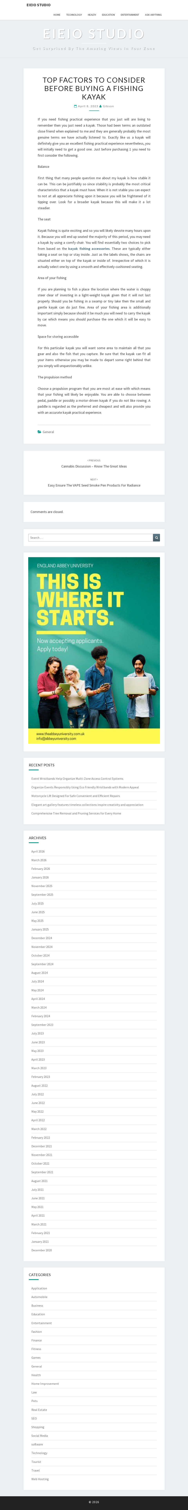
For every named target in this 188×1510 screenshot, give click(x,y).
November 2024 (41, 947)
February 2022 (40, 1137)
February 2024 (40, 1016)
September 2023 (42, 1025)
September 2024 (42, 964)
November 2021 (41, 1155)
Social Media (39, 1436)
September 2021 (42, 1172)
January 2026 (40, 877)
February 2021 (40, 1233)
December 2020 (41, 1250)
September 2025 (42, 895)
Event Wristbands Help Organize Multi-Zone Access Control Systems (77, 779)
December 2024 (41, 938)
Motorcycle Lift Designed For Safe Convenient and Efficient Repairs (75, 796)
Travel (35, 1470)
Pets (34, 1401)
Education (108, 14)
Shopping (37, 1427)
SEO (34, 1418)
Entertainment (130, 14)
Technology (74, 14)
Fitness (36, 1349)
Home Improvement (45, 1384)
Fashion (36, 1332)
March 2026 (38, 860)
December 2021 (41, 1146)
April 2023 (38, 1059)
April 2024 (38, 999)
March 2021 (38, 1224)
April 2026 (38, 851)
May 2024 (37, 990)
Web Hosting (40, 1479)
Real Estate (39, 1410)
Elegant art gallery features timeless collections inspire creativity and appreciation (87, 805)
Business (37, 1305)
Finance (36, 1340)
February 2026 (40, 869)
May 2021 (37, 1207)
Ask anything (153, 14)
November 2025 (41, 886)
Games (36, 1357)
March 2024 (38, 1007)
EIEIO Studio (38, 4)
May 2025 (37, 921)
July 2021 (37, 1189)
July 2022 (37, 1094)
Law (34, 1392)
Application (39, 1288)
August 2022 (39, 1085)
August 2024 (39, 973)
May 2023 (37, 1051)
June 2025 (38, 912)
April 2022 (38, 1120)
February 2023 (40, 1077)
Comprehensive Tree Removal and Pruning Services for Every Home (76, 813)
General (48, 432)
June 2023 (38, 1042)
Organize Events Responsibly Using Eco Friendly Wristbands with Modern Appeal (85, 787)
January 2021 (40, 1241)
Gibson (108, 106)
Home (57, 14)
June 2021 (38, 1198)
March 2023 (38, 1068)
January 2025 (40, 929)
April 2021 (38, 1215)
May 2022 (37, 1111)
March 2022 (38, 1129)
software (37, 1444)
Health (92, 14)
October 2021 (40, 1163)
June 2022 (38, 1103)
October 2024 (40, 955)
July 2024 (37, 981)
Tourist (36, 1462)
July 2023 (37, 1033)
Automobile (39, 1297)
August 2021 (39, 1181)
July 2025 (37, 903)
